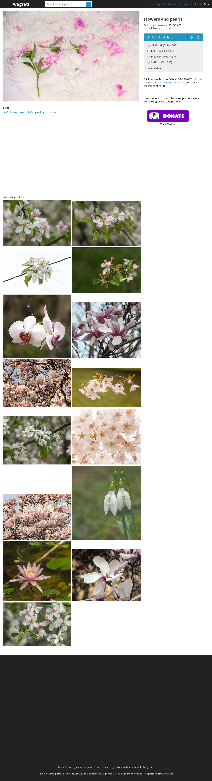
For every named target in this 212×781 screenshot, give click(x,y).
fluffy (30, 112)
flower (13, 112)
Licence (150, 4)
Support (160, 4)
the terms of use (171, 82)
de (190, 4)
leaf (5, 112)
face (206, 4)
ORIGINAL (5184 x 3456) (164, 45)
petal (22, 112)
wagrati (21, 4)
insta (198, 4)
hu (180, 4)
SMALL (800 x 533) (161, 62)
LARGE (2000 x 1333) (162, 51)
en (185, 4)
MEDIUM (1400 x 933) (163, 56)
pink (45, 112)
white (53, 112)
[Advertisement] (173, 165)
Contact (172, 4)
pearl (38, 112)
